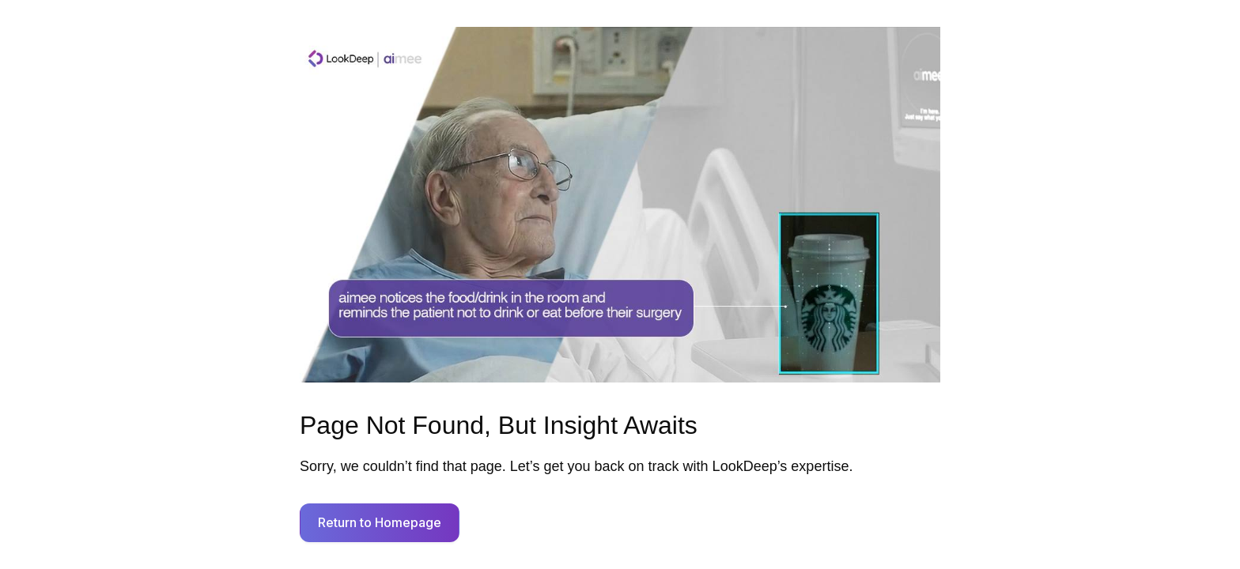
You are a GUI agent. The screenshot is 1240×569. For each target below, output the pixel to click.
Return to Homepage (379, 522)
